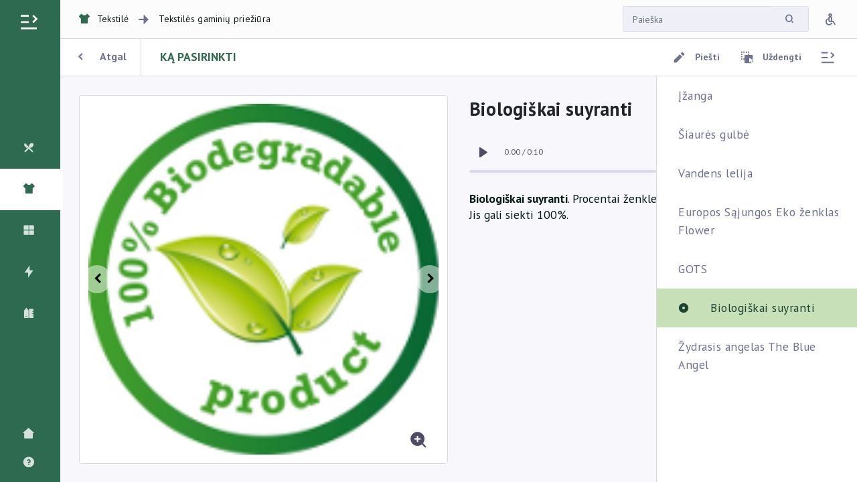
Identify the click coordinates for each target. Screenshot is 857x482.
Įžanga (695, 95)
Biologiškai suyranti (762, 307)
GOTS (692, 268)
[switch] (482, 152)
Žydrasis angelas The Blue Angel (747, 355)
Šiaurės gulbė (714, 134)
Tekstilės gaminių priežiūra (214, 19)
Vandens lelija (715, 173)
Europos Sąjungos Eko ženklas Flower (758, 220)
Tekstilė (103, 18)
